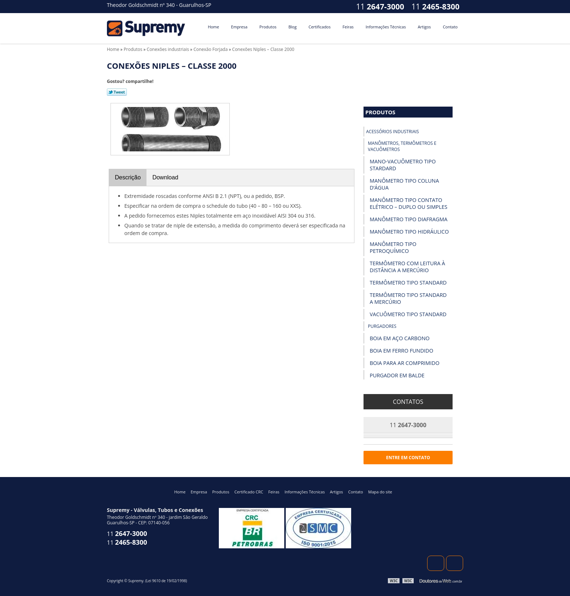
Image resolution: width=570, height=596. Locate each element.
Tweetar (117, 92)
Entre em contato (408, 457)
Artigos (424, 26)
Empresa (239, 26)
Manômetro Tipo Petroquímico (393, 247)
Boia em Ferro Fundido (401, 350)
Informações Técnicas (386, 26)
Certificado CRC (248, 491)
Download (165, 177)
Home (213, 26)
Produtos (268, 26)
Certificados (320, 26)
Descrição (128, 177)
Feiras (347, 26)
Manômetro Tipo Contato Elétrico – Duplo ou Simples (408, 203)
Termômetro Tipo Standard (408, 282)
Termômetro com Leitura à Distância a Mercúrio (407, 267)
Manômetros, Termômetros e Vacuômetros (402, 146)
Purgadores (382, 326)
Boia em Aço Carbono (400, 338)
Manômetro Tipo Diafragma (408, 219)
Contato (450, 26)
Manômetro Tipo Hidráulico (409, 231)
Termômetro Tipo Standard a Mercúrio (408, 298)
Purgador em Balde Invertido (397, 379)
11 (435, 6)
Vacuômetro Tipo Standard (408, 314)
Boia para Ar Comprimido (404, 362)
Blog (292, 26)
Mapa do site (380, 491)
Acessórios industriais (392, 131)
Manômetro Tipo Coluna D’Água (404, 184)
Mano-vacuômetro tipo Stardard (403, 165)
